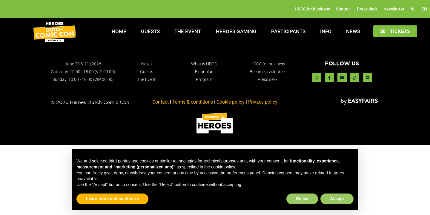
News (353, 31)
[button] (395, 31)
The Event (187, 31)
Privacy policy (262, 102)
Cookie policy (230, 102)
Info (325, 31)
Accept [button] (337, 198)
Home (119, 31)
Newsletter (393, 9)
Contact (343, 9)
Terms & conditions (192, 102)
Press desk (367, 9)
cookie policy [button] (223, 167)
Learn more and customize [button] (112, 198)
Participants (288, 31)
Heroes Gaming (236, 31)
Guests (150, 31)
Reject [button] (302, 198)
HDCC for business (312, 9)
